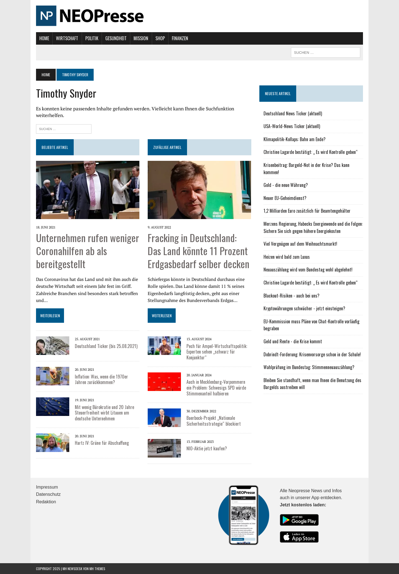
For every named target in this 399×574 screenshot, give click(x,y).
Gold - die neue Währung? (286, 185)
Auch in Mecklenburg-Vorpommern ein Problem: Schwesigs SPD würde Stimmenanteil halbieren (216, 388)
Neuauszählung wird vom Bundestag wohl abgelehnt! (308, 269)
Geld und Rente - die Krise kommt (293, 341)
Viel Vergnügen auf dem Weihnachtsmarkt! (300, 243)
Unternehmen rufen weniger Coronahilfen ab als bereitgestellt (87, 250)
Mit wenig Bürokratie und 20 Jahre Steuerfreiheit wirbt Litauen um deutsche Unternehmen (104, 413)
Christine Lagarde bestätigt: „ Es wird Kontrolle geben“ (311, 152)
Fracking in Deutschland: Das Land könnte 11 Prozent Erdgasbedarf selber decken (198, 250)
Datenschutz (48, 494)
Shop (160, 38)
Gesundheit (116, 38)
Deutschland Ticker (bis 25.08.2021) (106, 346)
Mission (141, 38)
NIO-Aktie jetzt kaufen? (206, 448)
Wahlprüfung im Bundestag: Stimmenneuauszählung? (309, 367)
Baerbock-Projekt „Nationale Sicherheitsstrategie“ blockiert (213, 421)
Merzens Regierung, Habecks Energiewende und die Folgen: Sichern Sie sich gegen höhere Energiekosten (313, 227)
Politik (91, 38)
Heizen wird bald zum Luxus (287, 256)
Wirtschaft (67, 38)
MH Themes (97, 568)
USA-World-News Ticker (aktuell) (292, 126)
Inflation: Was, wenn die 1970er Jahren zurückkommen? (101, 379)
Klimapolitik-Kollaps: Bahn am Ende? (295, 139)
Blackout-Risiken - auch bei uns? (291, 295)
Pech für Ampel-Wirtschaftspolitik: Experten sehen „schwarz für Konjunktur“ (216, 352)
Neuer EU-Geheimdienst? (285, 198)
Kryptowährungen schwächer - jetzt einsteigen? (304, 308)
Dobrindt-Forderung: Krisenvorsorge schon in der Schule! (312, 354)
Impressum (47, 487)
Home (44, 38)
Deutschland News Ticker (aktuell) (293, 113)
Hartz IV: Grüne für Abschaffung (102, 443)
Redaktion (46, 501)
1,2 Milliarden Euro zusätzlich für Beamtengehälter (307, 210)
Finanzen (180, 38)
